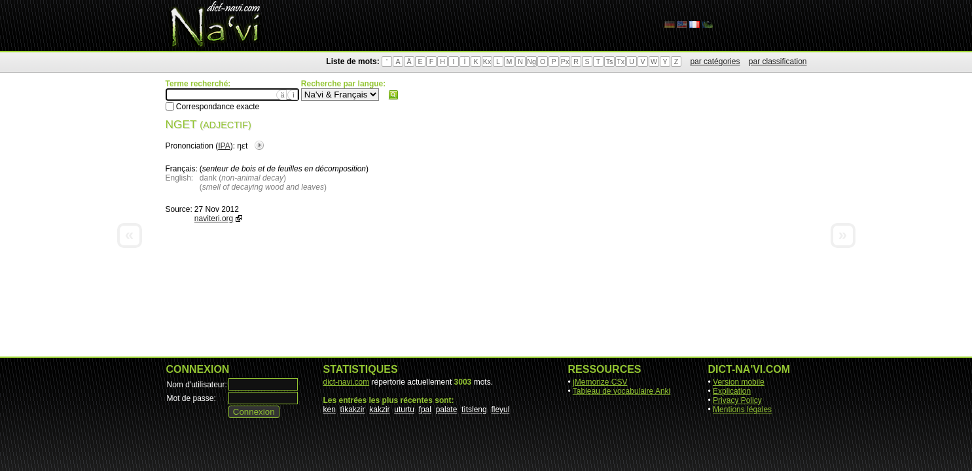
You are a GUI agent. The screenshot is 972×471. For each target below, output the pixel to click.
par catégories (715, 61)
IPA (224, 145)
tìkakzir (352, 409)
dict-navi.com (346, 382)
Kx (487, 61)
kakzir (379, 409)
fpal (425, 409)
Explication (732, 391)
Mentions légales (742, 409)
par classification (778, 61)
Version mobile (739, 382)
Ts (609, 61)
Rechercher (393, 95)
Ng (531, 61)
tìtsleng (474, 409)
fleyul (500, 409)
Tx (620, 61)
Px (565, 61)
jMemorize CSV (600, 382)
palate (447, 409)
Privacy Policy (737, 400)
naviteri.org (213, 218)
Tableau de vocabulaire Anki (621, 391)
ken (329, 409)
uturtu (404, 409)
